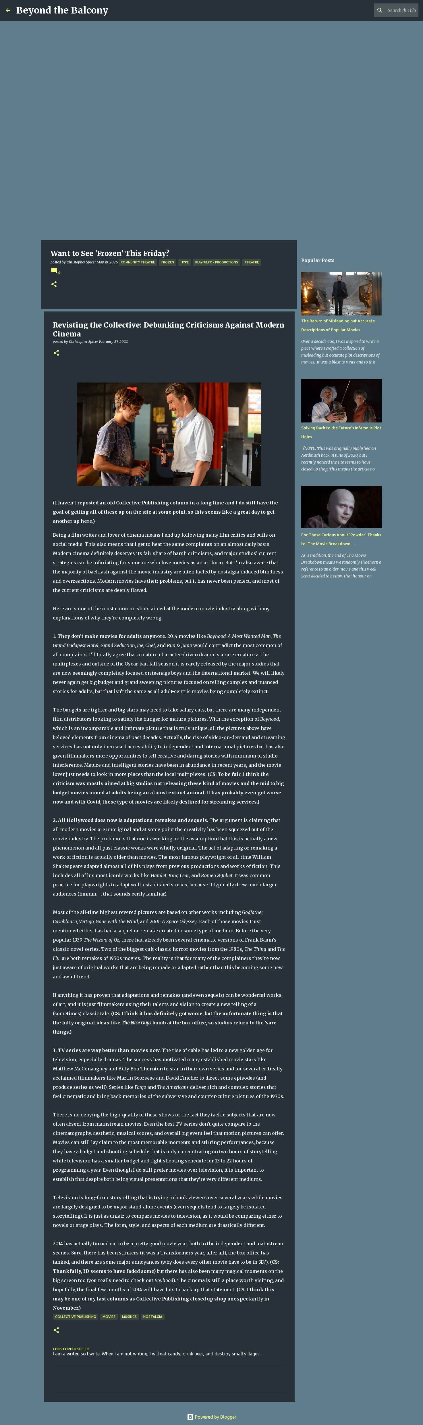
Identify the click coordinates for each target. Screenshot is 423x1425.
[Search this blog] (388, 10)
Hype (185, 262)
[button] (54, 284)
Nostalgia (152, 1317)
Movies (109, 1317)
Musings (129, 1317)
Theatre (252, 262)
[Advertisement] (211, 196)
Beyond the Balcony (62, 10)
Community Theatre (138, 262)
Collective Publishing (75, 1317)
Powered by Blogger (211, 1417)
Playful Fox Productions (216, 262)
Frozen (167, 262)
